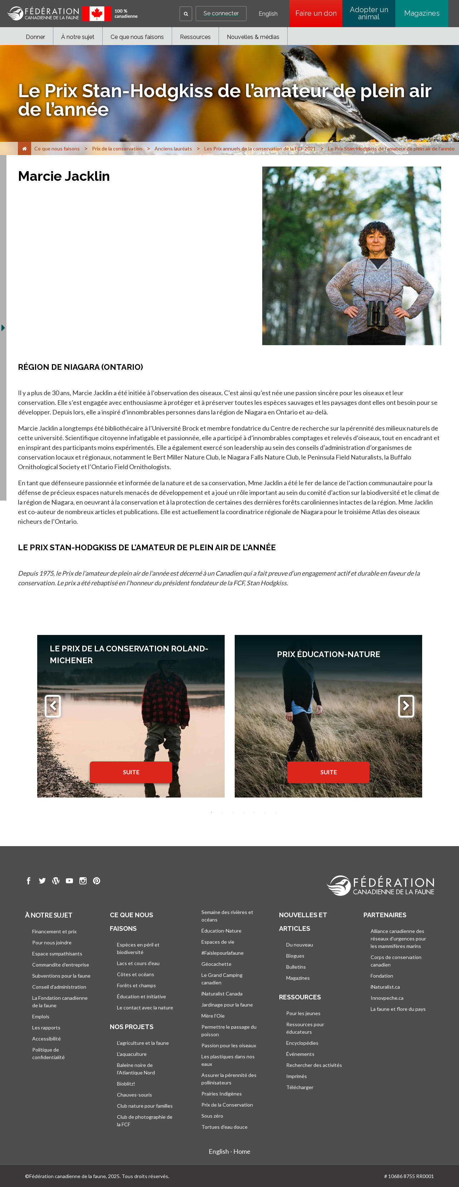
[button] (186, 13)
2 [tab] (222, 812)
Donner (35, 37)
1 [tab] (211, 812)
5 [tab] (254, 812)
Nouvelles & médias (253, 37)
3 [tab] (233, 812)
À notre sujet (77, 37)
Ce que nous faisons (137, 37)
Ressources (195, 37)
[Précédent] (53, 706)
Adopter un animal (369, 13)
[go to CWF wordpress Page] (55, 881)
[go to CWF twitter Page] (42, 881)
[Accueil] (24, 148)
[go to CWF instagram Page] (83, 881)
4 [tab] (244, 812)
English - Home (229, 1151)
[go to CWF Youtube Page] (69, 881)
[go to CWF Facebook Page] (28, 881)
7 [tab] (276, 812)
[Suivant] (406, 706)
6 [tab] (265, 812)
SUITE (131, 772)
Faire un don (319, 13)
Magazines (422, 13)
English (268, 14)
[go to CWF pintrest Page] (96, 881)
